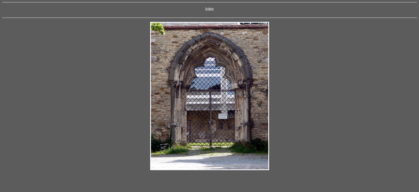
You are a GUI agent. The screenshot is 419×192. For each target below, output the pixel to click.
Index (209, 9)
